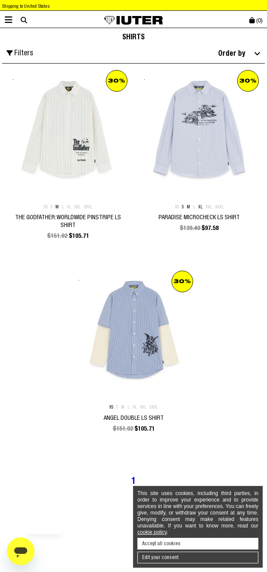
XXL (77, 207)
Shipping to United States (26, 6)
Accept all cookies (161, 543)
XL (69, 207)
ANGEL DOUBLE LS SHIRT (134, 417)
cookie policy (152, 532)
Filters (19, 53)
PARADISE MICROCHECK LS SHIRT (199, 217)
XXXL (88, 207)
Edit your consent (160, 557)
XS (46, 207)
